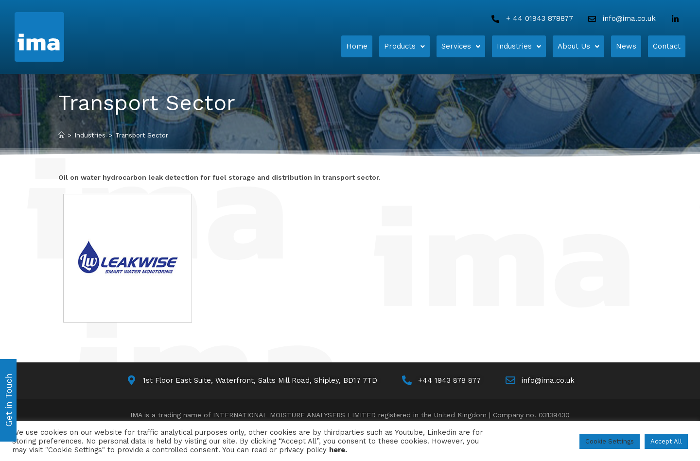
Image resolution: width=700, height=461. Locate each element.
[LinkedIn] (677, 19)
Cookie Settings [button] (609, 441)
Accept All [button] (666, 441)
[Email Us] (621, 18)
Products (404, 42)
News (626, 42)
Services (460, 42)
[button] (404, 43)
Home (357, 42)
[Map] (251, 380)
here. (338, 449)
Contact (667, 42)
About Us (578, 42)
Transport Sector (141, 135)
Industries (519, 42)
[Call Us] (531, 18)
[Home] (77, 37)
